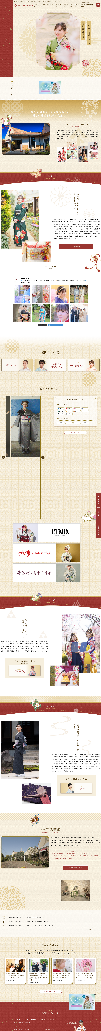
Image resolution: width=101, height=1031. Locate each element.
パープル (87, 407)
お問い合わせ (66, 1020)
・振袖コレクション (46, 990)
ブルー (60, 407)
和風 (61, 421)
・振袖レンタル (44, 985)
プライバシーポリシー (58, 1026)
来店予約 (47, 1020)
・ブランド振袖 (44, 995)
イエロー (69, 410)
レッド (68, 407)
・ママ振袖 (43, 987)
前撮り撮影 (58, 5)
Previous (3, 424)
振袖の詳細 (81, 247)
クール (78, 421)
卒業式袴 (66, 5)
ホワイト (87, 410)
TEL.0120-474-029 (13, 992)
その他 (68, 413)
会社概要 (39, 1026)
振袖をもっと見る (82, 432)
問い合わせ (99, 515)
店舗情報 (77, 5)
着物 (71, 5)
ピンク (77, 407)
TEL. (87, 4)
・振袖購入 (43, 982)
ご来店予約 (99, 500)
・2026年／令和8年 (64, 985)
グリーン (61, 410)
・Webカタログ (45, 993)
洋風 (87, 421)
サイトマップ (46, 1026)
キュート (69, 421)
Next (43, 424)
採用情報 (41, 1020)
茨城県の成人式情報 (47, 5)
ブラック (61, 413)
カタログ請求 (99, 530)
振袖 (35, 5)
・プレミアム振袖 (45, 998)
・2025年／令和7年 (64, 982)
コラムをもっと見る (57, 893)
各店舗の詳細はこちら (57, 942)
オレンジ (78, 410)
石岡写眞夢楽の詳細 (81, 766)
